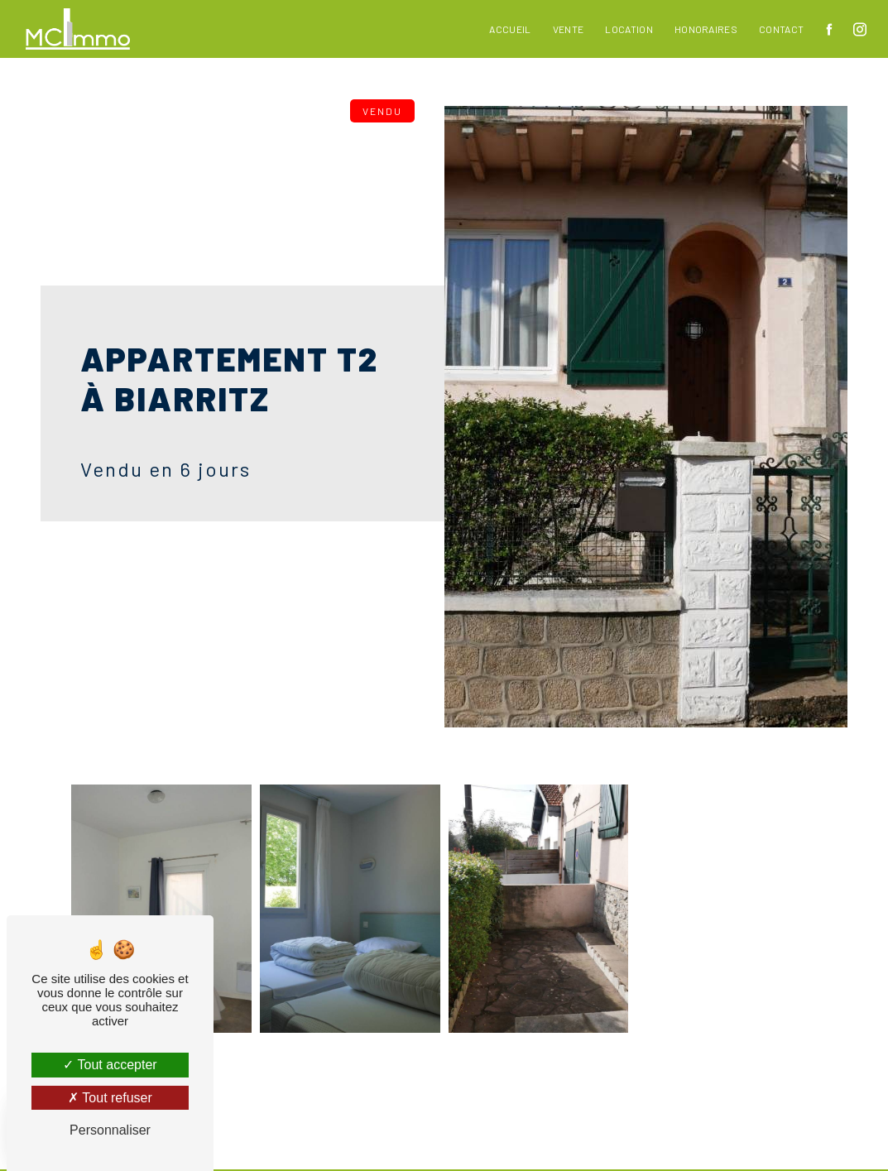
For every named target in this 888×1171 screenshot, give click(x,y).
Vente (568, 29)
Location (629, 29)
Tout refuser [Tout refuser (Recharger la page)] (110, 1098)
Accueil (509, 29)
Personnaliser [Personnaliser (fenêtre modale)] (110, 1130)
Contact (781, 29)
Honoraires (705, 29)
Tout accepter (109, 1065)
